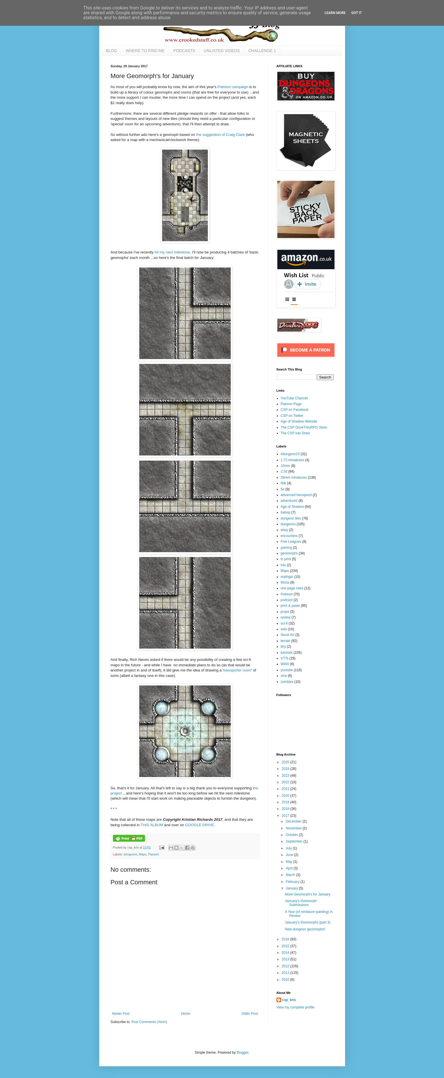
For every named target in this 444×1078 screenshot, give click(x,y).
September (294, 841)
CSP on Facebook (294, 410)
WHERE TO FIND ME (145, 50)
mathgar (287, 577)
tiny (283, 647)
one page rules (292, 588)
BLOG (111, 50)
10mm (285, 466)
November (294, 828)
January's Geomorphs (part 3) (307, 922)
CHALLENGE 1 (262, 50)
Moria (285, 582)
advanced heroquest (296, 495)
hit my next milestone (172, 252)
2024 (286, 769)
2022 (286, 782)
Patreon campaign (233, 87)
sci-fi (284, 623)
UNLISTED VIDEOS (222, 50)
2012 (286, 966)
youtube (287, 670)
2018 (286, 809)
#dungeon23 (290, 454)
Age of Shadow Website (299, 421)
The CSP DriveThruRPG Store (304, 427)
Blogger (242, 1053)
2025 (286, 762)
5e (282, 489)
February (293, 882)
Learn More (335, 13)
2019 (286, 802)
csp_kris (289, 1000)
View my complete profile (295, 1007)
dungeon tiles (291, 518)
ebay (284, 530)
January (292, 888)
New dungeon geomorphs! (305, 929)
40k (283, 483)
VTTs (284, 658)
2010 (286, 980)
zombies (287, 682)
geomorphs (289, 553)
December (294, 821)
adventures (289, 501)
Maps (142, 854)
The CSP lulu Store (295, 433)
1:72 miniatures (292, 460)
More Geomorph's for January (307, 894)
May (289, 862)
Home (185, 1014)
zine (284, 676)
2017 (286, 816)
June (290, 855)
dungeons (130, 854)
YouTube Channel (294, 398)
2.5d (284, 471)
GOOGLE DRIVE (199, 825)
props (285, 612)
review (286, 617)
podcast (287, 600)
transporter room (237, 670)
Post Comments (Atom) (149, 1022)
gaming (286, 548)
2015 (286, 946)
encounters (289, 536)
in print (286, 559)
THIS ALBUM (152, 825)
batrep (285, 512)
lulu (283, 565)
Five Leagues (291, 542)
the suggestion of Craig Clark (220, 134)
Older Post (250, 1014)
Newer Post (121, 1014)
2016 (286, 939)
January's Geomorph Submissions (300, 903)
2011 (286, 973)
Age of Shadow (292, 507)
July (289, 848)
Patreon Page (291, 404)
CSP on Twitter (292, 416)
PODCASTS (184, 50)
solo (284, 629)
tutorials (287, 653)
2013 (286, 959)
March (291, 875)
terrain (285, 641)
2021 (286, 789)
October (292, 835)
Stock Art (287, 635)
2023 (286, 776)
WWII (285, 664)
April (289, 868)
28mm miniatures (294, 477)
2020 (286, 796)
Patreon (153, 854)
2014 (286, 953)
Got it (356, 13)
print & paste (290, 606)
